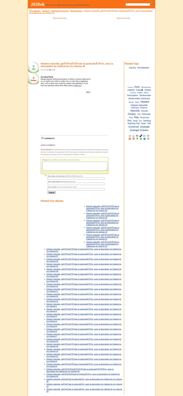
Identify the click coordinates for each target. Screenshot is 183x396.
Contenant (133, 92)
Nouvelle (144, 111)
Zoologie (145, 126)
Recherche (144, 117)
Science (45, 11)
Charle (148, 90)
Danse (146, 92)
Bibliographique (146, 87)
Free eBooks (34, 11)
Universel (133, 126)
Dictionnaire (145, 95)
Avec (137, 86)
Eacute (131, 102)
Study (135, 121)
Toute (143, 123)
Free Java (132, 67)
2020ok (38, 4)
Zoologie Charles (139, 130)
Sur (140, 121)
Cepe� (139, 90)
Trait (149, 123)
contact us (77, 85)
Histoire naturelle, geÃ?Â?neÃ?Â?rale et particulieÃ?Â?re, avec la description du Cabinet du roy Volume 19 (102, 210)
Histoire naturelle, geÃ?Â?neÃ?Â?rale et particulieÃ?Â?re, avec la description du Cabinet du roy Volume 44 (102, 224)
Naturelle (135, 110)
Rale (136, 117)
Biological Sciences (59, 11)
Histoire (145, 101)
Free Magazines (143, 67)
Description (132, 95)
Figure (137, 102)
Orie (139, 114)
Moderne (143, 108)
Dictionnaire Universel (139, 98)
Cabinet (131, 90)
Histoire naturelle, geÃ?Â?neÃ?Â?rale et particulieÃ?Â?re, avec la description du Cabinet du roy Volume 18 (102, 217)
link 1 (88, 92)
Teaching (147, 121)
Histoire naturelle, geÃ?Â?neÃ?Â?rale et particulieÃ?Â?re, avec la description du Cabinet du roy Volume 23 (102, 246)
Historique (135, 108)
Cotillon (140, 92)
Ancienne (130, 87)
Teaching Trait (133, 123)
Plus (131, 117)
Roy (129, 120)
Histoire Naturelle (139, 105)
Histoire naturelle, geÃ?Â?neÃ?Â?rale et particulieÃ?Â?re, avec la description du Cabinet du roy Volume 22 (102, 231)
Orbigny (132, 114)
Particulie (146, 114)
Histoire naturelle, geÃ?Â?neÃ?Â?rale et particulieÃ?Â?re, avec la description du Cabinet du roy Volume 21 (102, 238)
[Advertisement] (60, 41)
